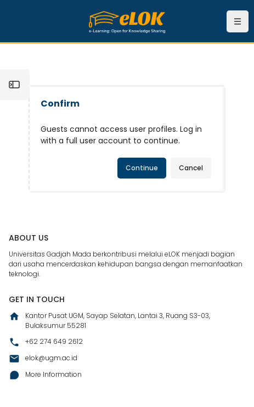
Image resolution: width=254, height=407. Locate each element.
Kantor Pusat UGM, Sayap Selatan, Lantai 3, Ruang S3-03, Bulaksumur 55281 (109, 320)
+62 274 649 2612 (46, 342)
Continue (142, 167)
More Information (45, 375)
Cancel (191, 167)
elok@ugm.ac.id (43, 358)
